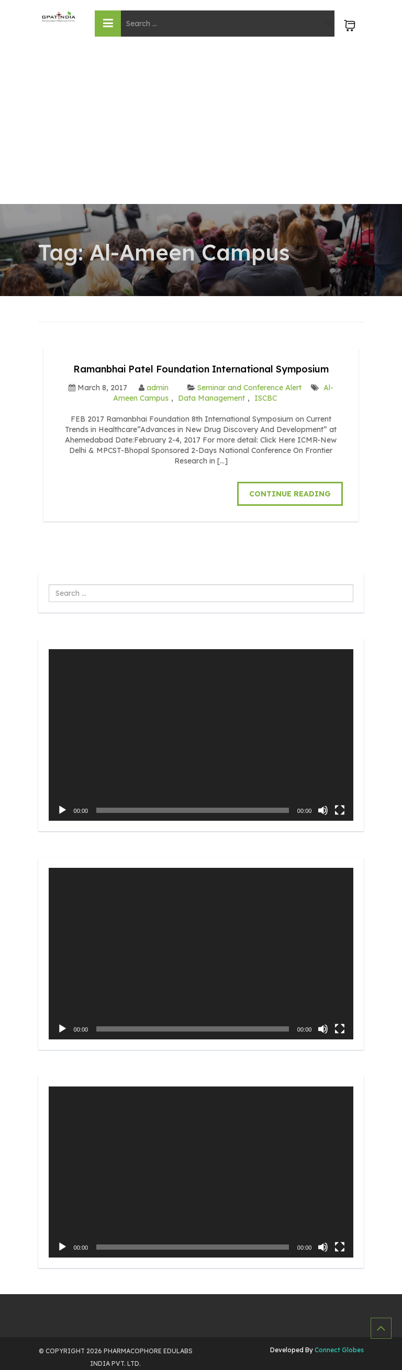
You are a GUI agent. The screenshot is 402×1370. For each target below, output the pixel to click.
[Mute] (323, 810)
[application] (201, 735)
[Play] (62, 810)
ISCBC (265, 398)
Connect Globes (338, 1350)
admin (158, 387)
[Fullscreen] (339, 810)
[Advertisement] (201, 125)
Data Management (211, 398)
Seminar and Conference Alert (249, 387)
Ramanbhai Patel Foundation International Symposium (201, 369)
